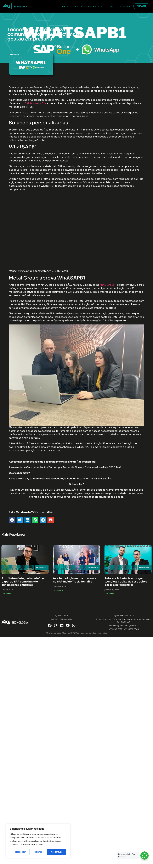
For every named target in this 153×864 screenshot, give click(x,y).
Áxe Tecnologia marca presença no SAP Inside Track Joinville (74, 580)
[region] (38, 841)
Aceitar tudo (56, 852)
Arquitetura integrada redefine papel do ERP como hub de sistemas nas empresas (22, 581)
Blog (111, 6)
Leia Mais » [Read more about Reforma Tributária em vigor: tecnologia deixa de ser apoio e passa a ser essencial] (109, 594)
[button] (12, 520)
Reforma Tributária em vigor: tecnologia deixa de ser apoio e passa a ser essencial (125, 581)
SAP (65, 6)
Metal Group (107, 284)
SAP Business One (35, 103)
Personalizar (20, 852)
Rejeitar (38, 852)
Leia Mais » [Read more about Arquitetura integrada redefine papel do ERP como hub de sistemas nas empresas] (6, 594)
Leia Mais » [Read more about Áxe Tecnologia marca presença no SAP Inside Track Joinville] (58, 590)
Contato (125, 6)
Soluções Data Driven (89, 6)
